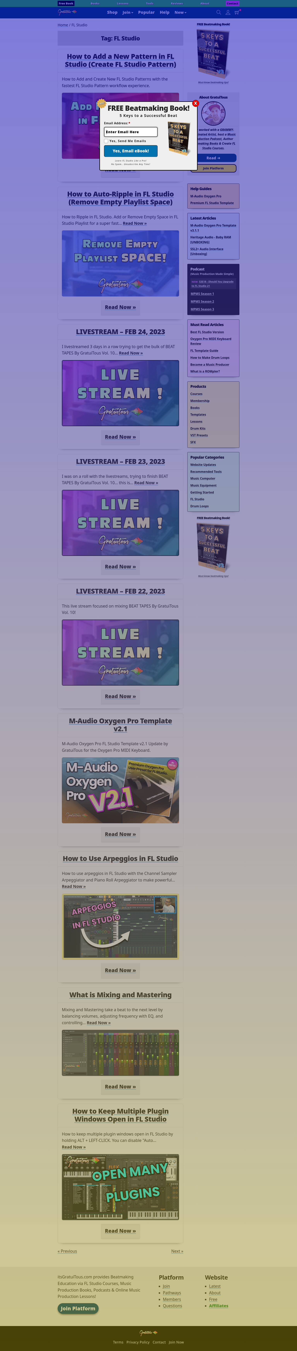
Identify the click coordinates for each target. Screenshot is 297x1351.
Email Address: (117, 123)
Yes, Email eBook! (131, 151)
